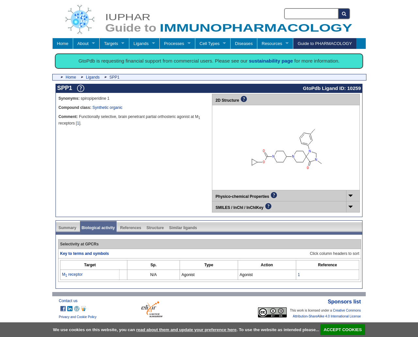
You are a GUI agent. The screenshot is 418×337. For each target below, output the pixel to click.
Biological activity (98, 228)
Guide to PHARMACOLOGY (324, 43)
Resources (272, 43)
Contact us (68, 301)
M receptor (72, 274)
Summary (67, 228)
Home (62, 43)
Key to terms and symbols (84, 253)
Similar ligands (183, 228)
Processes (174, 43)
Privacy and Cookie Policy (78, 317)
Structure (155, 228)
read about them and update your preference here (186, 329)
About (82, 43)
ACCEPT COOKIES (343, 329)
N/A (153, 274)
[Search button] (344, 13)
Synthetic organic (107, 107)
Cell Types (209, 43)
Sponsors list (344, 301)
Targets (111, 43)
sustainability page (271, 61)
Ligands (141, 43)
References (130, 228)
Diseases (244, 43)
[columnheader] (90, 265)
